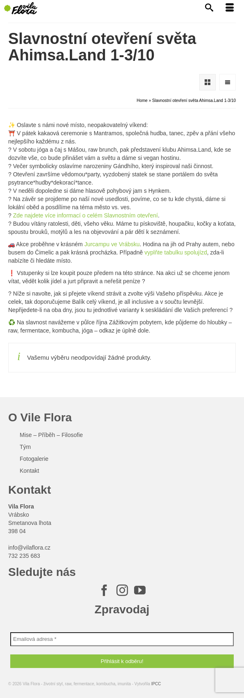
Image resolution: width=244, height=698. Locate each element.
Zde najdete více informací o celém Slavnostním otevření (85, 215)
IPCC (156, 684)
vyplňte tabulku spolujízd (175, 252)
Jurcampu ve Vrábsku (112, 244)
